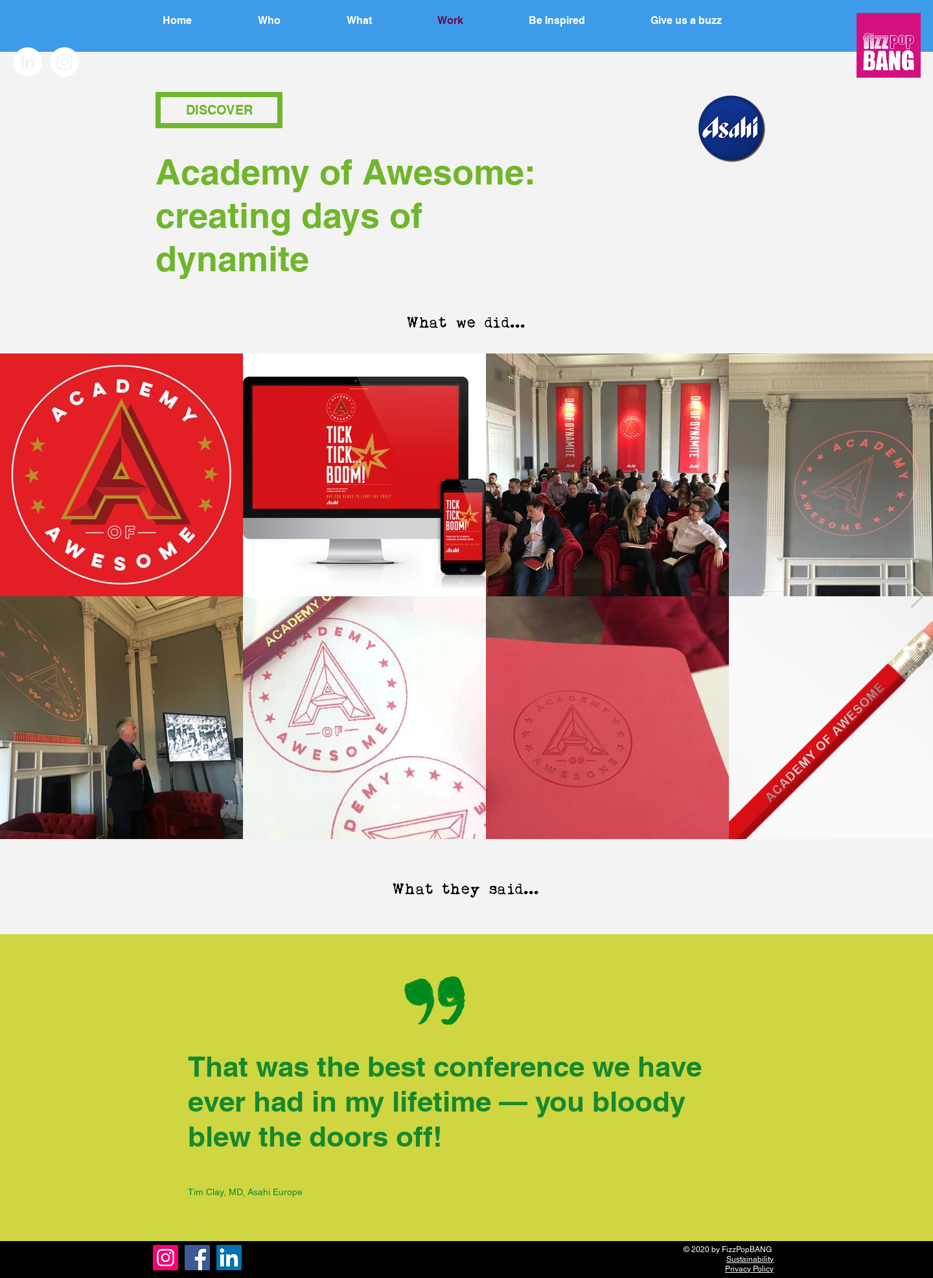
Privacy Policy (749, 1268)
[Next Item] (917, 596)
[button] (581, 20)
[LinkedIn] (229, 1257)
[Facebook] (197, 1257)
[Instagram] (165, 1257)
